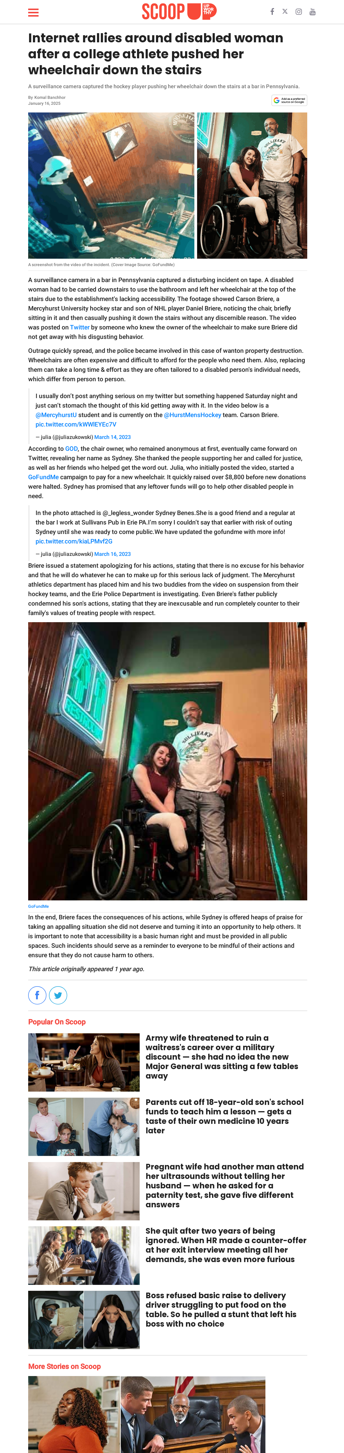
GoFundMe (43, 477)
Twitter (80, 327)
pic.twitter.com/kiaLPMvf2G (74, 541)
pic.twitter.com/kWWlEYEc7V (76, 424)
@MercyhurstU (56, 415)
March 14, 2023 (112, 437)
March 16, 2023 (112, 554)
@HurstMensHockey (192, 415)
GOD (71, 448)
